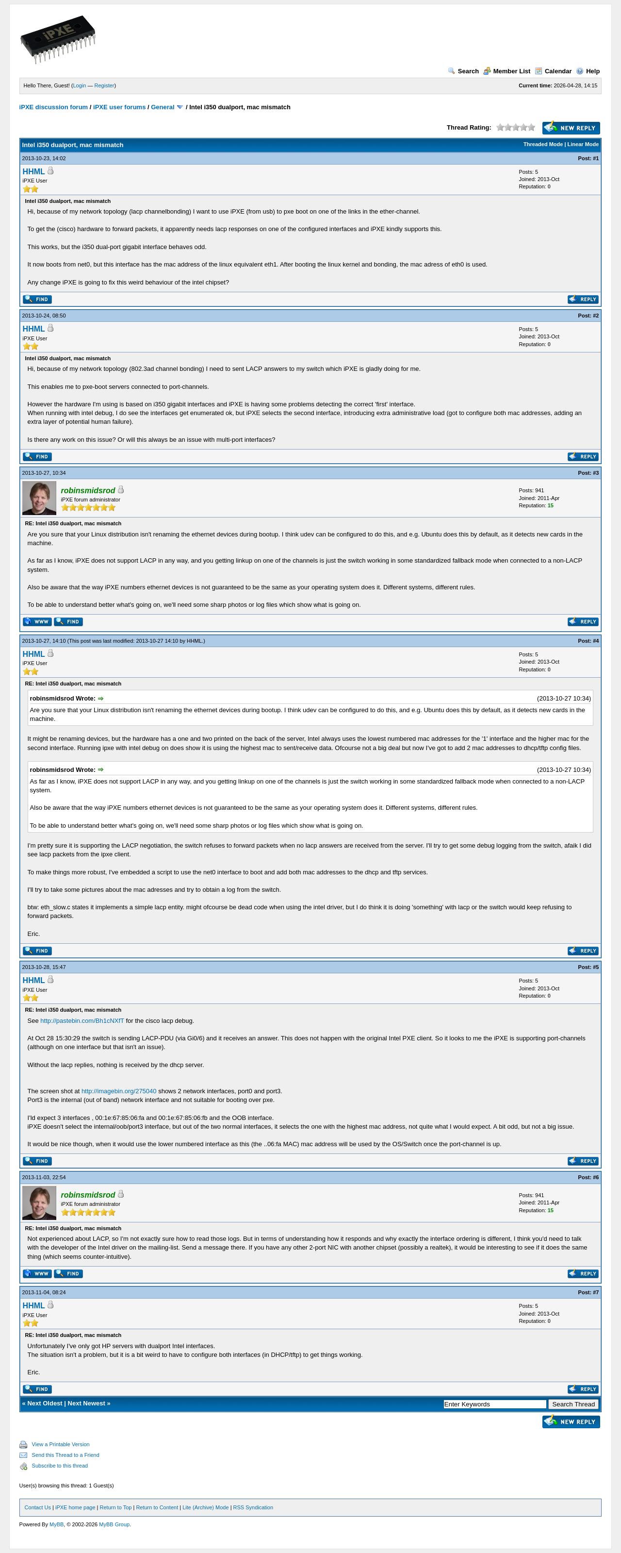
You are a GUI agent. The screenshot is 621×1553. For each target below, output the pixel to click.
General (162, 107)
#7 (596, 1292)
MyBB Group (114, 1524)
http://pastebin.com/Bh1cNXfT (82, 1020)
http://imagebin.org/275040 (119, 1091)
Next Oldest (44, 1403)
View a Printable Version (61, 1444)
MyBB (56, 1524)
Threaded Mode (543, 144)
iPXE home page (75, 1507)
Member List (507, 71)
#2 (596, 315)
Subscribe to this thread (60, 1466)
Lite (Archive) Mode (205, 1507)
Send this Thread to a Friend (65, 1455)
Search (463, 71)
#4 (596, 641)
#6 (596, 1177)
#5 (596, 967)
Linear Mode (583, 144)
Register (104, 85)
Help (588, 71)
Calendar (553, 71)
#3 (596, 473)
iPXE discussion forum (53, 107)
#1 (596, 158)
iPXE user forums (119, 107)
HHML (34, 171)
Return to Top (116, 1507)
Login (79, 85)
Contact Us (38, 1507)
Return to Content (157, 1507)
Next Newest (86, 1403)
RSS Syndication (253, 1507)
